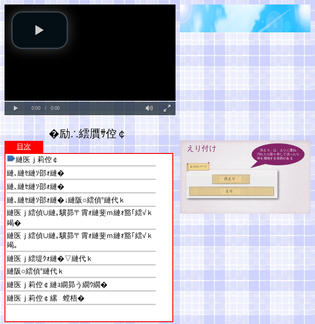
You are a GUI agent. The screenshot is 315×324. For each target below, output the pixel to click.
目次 (24, 146)
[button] (39, 30)
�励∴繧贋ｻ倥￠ (88, 133)
